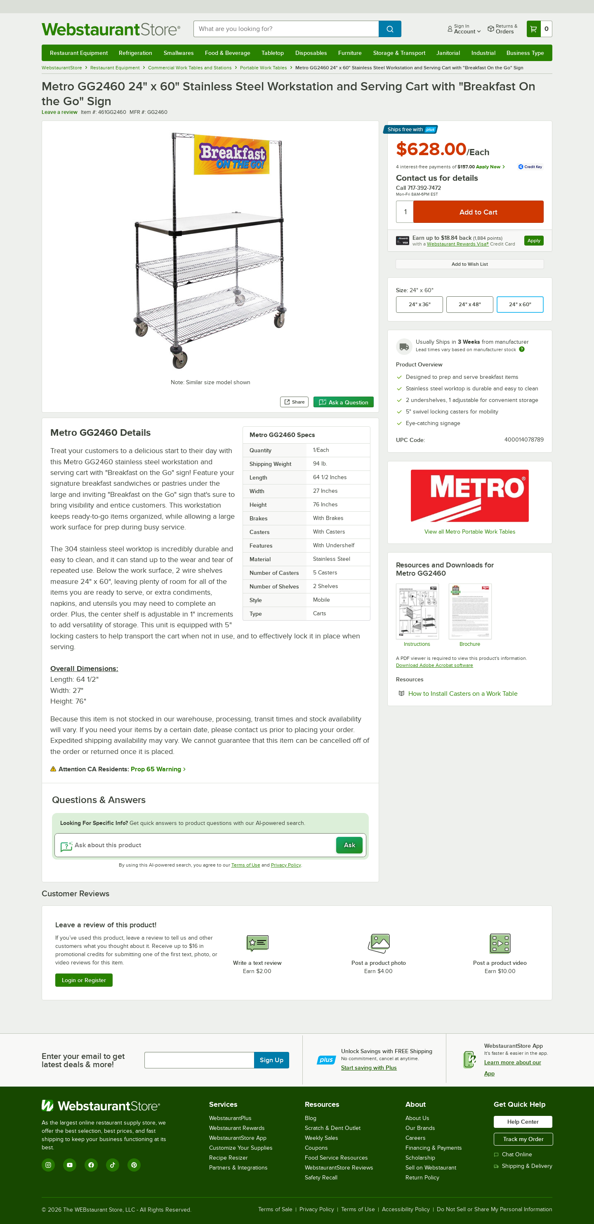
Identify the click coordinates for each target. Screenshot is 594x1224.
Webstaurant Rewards (237, 1128)
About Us (417, 1118)
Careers (415, 1138)
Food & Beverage (227, 53)
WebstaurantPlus (230, 1118)
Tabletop (273, 53)
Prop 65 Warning (156, 769)
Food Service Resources (336, 1158)
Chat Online (513, 1154)
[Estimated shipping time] (522, 349)
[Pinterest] (134, 1165)
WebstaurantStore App (237, 1138)
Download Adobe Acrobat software (434, 665)
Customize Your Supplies (241, 1148)
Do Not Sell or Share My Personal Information (494, 1209)
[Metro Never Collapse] (469, 615)
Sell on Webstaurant (430, 1168)
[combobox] (286, 29)
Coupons (316, 1148)
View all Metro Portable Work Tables (470, 532)
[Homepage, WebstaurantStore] (111, 29)
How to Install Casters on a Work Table (476, 693)
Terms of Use (245, 865)
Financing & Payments (433, 1148)
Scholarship (420, 1158)
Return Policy (422, 1177)
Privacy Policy (286, 865)
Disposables (311, 53)
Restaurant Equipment (79, 53)
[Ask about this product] (210, 845)
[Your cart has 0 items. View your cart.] (539, 29)
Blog (310, 1118)
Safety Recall (321, 1177)
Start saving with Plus (369, 1067)
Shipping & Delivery (523, 1166)
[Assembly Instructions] (417, 615)
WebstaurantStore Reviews (339, 1168)
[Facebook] (91, 1165)
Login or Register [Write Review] (84, 980)
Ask (349, 845)
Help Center (523, 1121)
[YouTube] (69, 1165)
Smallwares (179, 53)
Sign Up (271, 1060)
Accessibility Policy (406, 1209)
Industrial (483, 53)
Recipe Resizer (228, 1158)
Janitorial (448, 53)
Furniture (350, 53)
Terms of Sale (275, 1209)
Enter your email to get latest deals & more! (83, 1060)
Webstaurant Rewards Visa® (458, 244)
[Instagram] (48, 1165)
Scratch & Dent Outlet (333, 1128)
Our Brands (420, 1128)
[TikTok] (112, 1165)
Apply (536, 242)
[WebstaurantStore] (109, 1105)
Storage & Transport (399, 53)
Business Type (525, 53)
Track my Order (523, 1139)
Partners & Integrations (238, 1168)
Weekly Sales (321, 1138)
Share (294, 402)
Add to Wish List (470, 264)
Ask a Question (343, 402)
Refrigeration (135, 53)
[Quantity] (405, 212)
